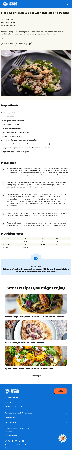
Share (22, 44)
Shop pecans (60, 391)
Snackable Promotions (13, 406)
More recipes (36, 376)
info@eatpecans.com (11, 435)
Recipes (8, 402)
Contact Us (28, 445)
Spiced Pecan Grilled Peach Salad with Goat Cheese (29, 368)
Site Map (19, 445)
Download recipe (8, 44)
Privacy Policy (9, 445)
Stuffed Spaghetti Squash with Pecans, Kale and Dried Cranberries (36, 316)
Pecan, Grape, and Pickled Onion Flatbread (24, 342)
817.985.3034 (9, 432)
